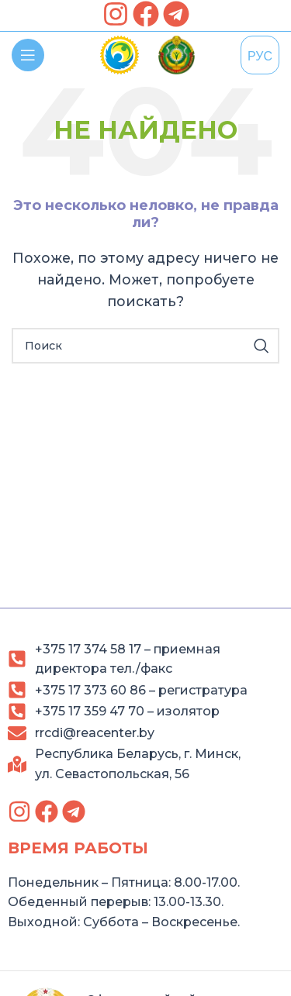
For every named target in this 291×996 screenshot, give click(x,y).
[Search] (145, 346)
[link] (115, 14)
